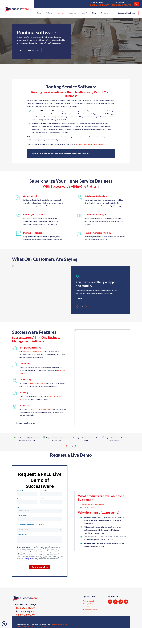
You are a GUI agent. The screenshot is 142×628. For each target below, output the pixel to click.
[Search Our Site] (136, 4)
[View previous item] (77, 306)
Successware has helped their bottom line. (90, 144)
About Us (84, 13)
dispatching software (37, 383)
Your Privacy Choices (90, 610)
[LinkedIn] (126, 601)
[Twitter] (115, 601)
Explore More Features (25, 423)
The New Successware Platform (92, 504)
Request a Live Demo (126, 13)
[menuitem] (38, 13)
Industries (60, 13)
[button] (4, 623)
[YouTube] (120, 601)
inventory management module (40, 409)
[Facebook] (110, 601)
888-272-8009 (99, 4)
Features (49, 13)
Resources (72, 13)
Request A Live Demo (29, 50)
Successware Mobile (88, 507)
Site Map (86, 607)
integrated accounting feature (33, 351)
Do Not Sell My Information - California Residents (31, 626)
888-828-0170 (121, 4)
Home (38, 13)
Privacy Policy (88, 604)
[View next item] (86, 306)
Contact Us (105, 13)
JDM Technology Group (59, 624)
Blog (94, 13)
